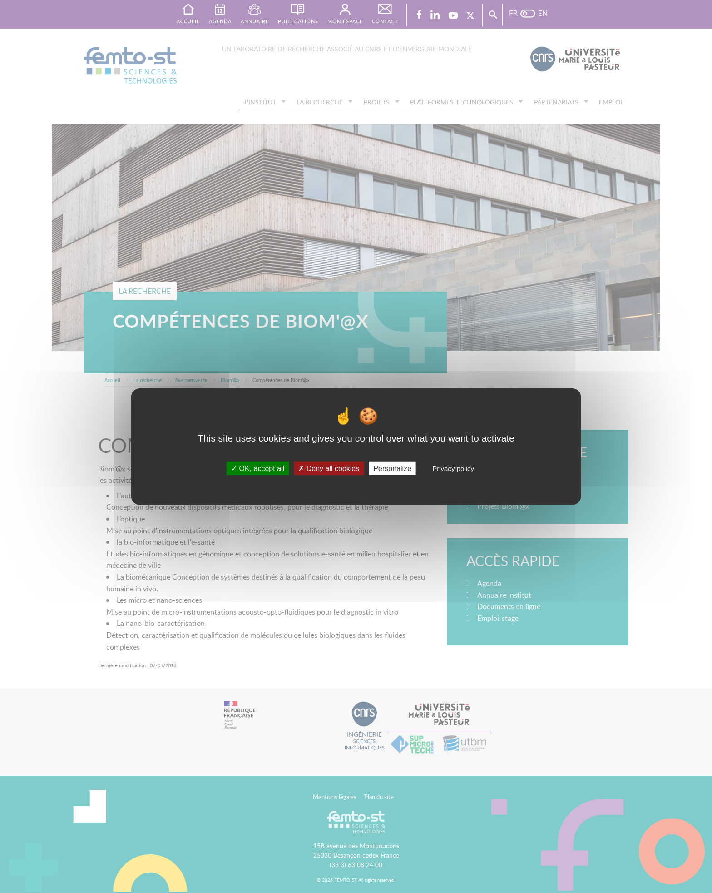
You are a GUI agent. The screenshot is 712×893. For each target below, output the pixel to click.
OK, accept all (257, 468)
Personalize (392, 468)
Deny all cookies (328, 468)
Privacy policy (453, 468)
